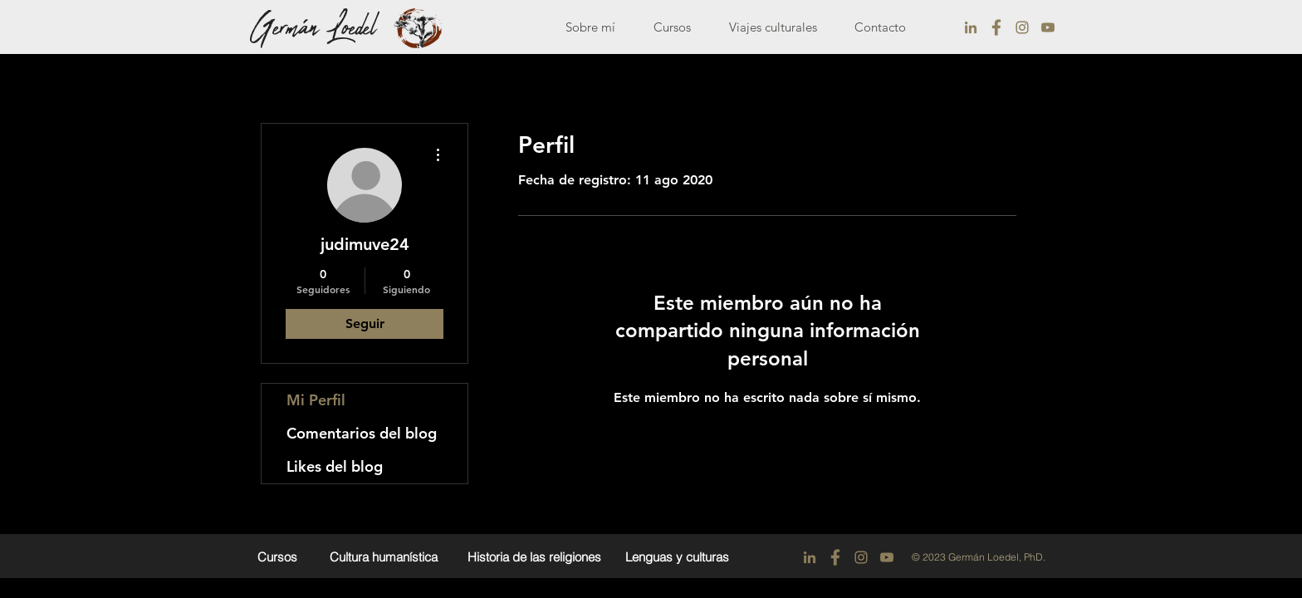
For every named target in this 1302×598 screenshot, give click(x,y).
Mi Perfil (315, 399)
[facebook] (996, 27)
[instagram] (1022, 27)
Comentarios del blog (361, 433)
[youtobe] (1048, 27)
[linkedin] (971, 27)
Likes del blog (334, 466)
